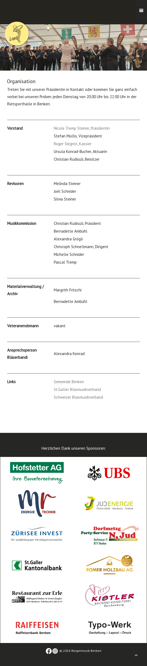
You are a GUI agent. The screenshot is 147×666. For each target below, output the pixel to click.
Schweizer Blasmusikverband (78, 397)
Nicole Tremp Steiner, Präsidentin (82, 128)
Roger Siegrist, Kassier (73, 143)
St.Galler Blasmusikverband (77, 389)
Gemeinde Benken (69, 381)
